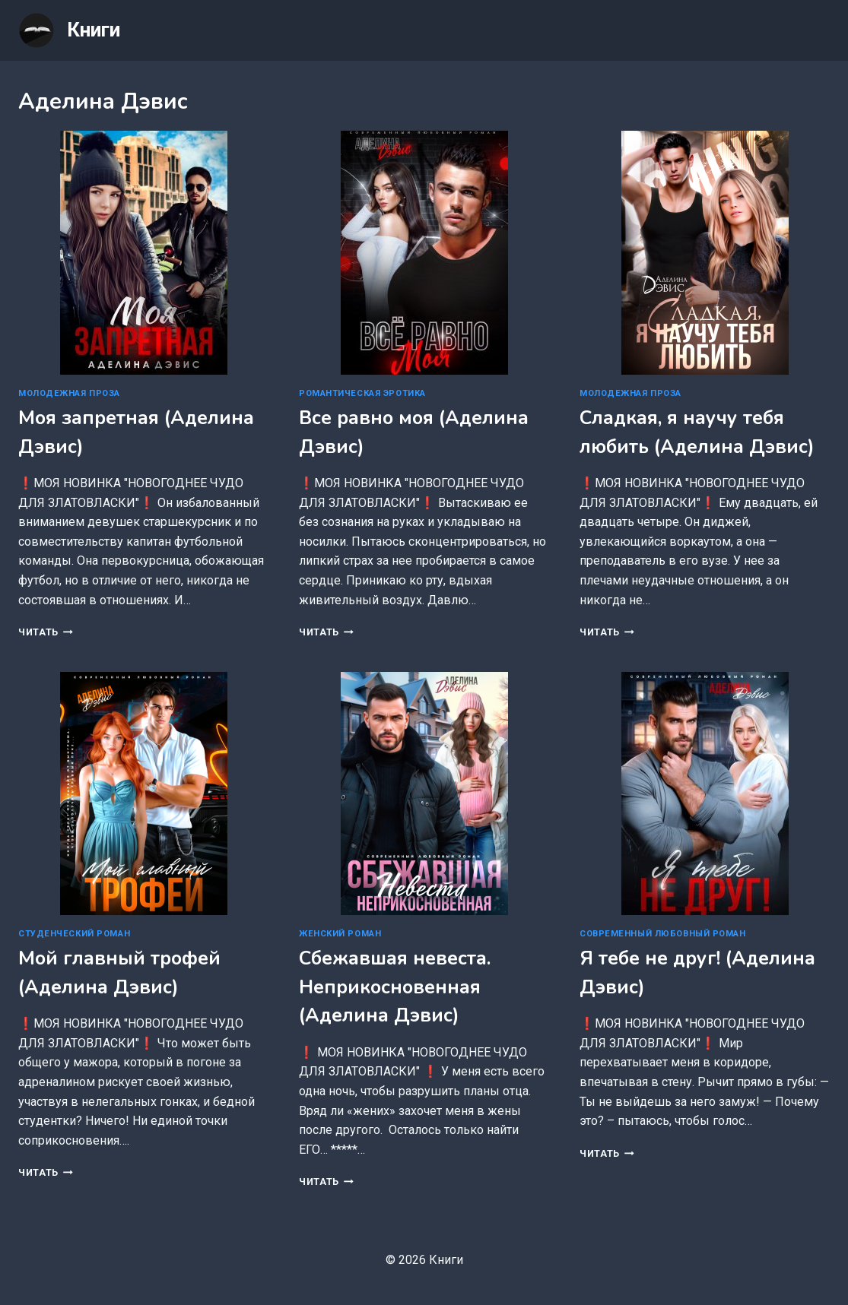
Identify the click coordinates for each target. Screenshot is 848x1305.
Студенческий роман (74, 934)
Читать (45, 632)
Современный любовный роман (663, 934)
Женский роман (340, 934)
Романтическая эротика (362, 393)
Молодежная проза (69, 393)
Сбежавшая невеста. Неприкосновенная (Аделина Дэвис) (395, 986)
